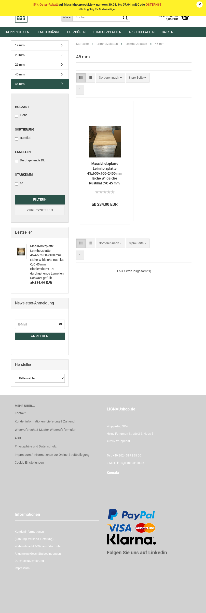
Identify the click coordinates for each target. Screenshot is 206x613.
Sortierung (24, 129)
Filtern (40, 199)
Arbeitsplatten (141, 32)
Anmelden (40, 336)
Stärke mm (24, 174)
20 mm (20, 55)
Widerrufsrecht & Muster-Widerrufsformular (45, 430)
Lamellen (23, 152)
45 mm (20, 84)
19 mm (20, 45)
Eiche (21, 115)
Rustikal (23, 138)
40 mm (20, 74)
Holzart (22, 107)
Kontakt (20, 413)
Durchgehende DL (30, 160)
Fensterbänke (48, 32)
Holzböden (76, 32)
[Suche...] (66, 17)
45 (19, 183)
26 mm (20, 64)
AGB (18, 438)
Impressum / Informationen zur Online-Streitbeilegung (52, 455)
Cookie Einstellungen (29, 462)
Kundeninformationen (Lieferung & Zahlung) (45, 421)
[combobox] (110, 78)
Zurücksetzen (40, 210)
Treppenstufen (16, 32)
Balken (167, 32)
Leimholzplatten (107, 32)
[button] (81, 78)
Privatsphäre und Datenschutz (35, 446)
